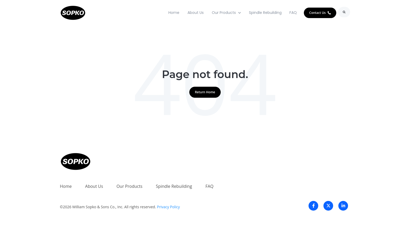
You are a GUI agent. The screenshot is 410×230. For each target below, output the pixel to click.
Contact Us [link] (320, 12)
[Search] (344, 12)
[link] (73, 12)
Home (173, 12)
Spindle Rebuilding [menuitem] (174, 186)
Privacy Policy (168, 206)
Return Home (205, 92)
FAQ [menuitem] (210, 186)
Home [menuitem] (66, 186)
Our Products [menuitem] (129, 186)
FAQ (293, 12)
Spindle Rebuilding (265, 12)
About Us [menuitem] (94, 186)
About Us (195, 12)
